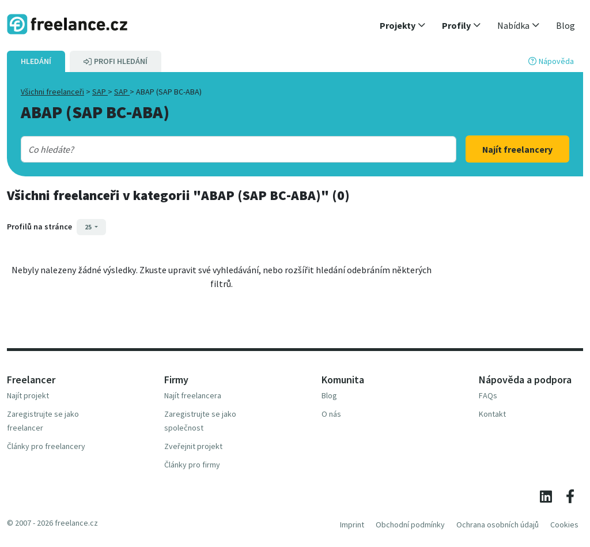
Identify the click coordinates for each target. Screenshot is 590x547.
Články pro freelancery (46, 446)
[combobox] (219, 149)
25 (89, 226)
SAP (100, 91)
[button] (403, 25)
